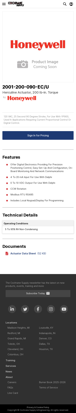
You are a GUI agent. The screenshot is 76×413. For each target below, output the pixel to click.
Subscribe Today (38, 293)
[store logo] (17, 4)
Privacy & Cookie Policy (38, 407)
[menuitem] (38, 322)
